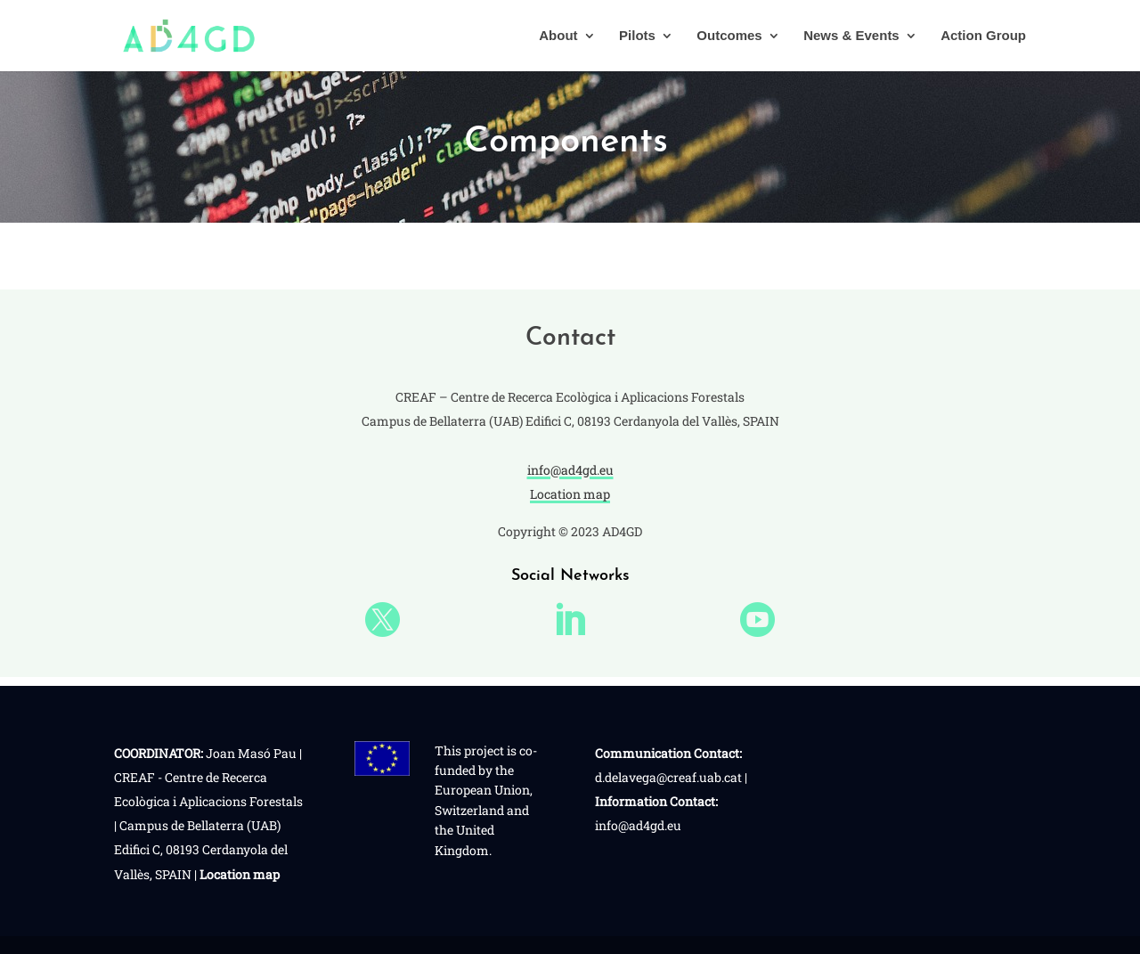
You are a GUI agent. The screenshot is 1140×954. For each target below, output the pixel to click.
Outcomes (728, 36)
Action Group (983, 36)
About (558, 36)
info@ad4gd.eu (570, 469)
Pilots (637, 36)
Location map (570, 493)
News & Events (851, 36)
